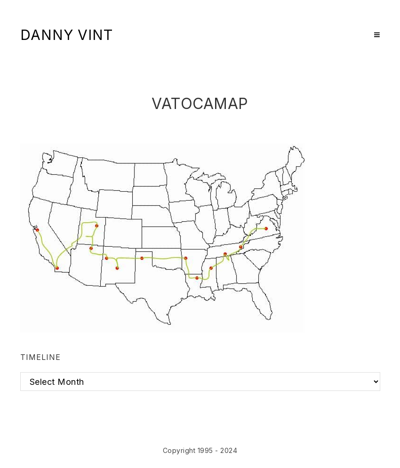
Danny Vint (66, 34)
